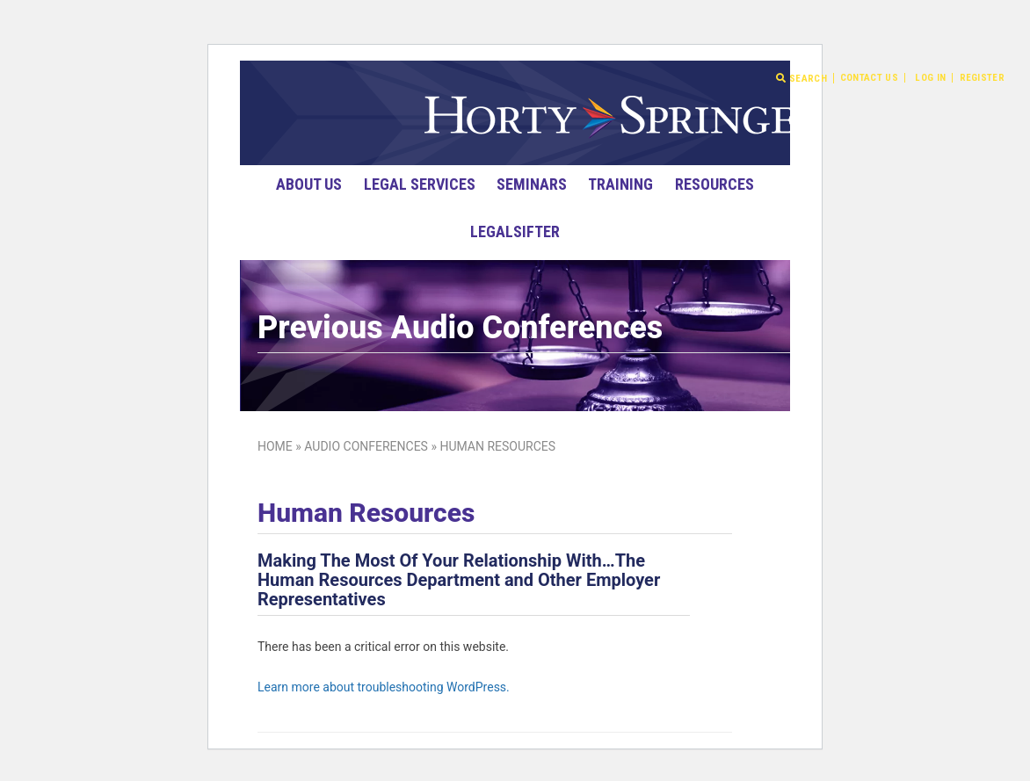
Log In (930, 78)
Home (275, 446)
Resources (714, 184)
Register (982, 78)
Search (801, 78)
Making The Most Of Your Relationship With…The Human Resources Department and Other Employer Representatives (459, 580)
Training (620, 184)
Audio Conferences (366, 446)
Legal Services (419, 184)
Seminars (532, 184)
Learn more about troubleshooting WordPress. (384, 687)
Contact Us (869, 78)
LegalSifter (515, 231)
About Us (309, 184)
